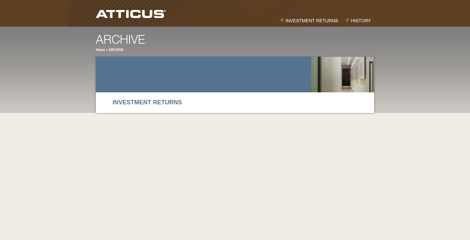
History (361, 21)
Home (100, 50)
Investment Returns (311, 21)
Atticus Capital (135, 13)
